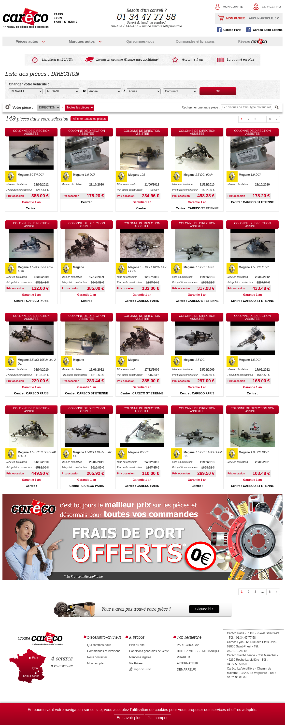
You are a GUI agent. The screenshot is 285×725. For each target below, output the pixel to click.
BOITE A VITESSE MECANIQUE (198, 651)
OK (218, 91)
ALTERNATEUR (187, 663)
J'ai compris (158, 718)
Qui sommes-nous (140, 41)
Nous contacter (97, 657)
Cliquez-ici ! (204, 609)
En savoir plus (129, 718)
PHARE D (183, 657)
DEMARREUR (186, 669)
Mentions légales (140, 657)
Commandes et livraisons (195, 41)
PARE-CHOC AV (188, 645)
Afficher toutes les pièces (89, 119)
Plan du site (136, 645)
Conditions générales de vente (149, 651)
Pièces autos (26, 41)
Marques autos (82, 41)
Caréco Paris (232, 30)
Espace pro (271, 7)
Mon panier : (252, 18)
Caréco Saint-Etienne (268, 30)
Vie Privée (135, 663)
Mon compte (233, 7)
